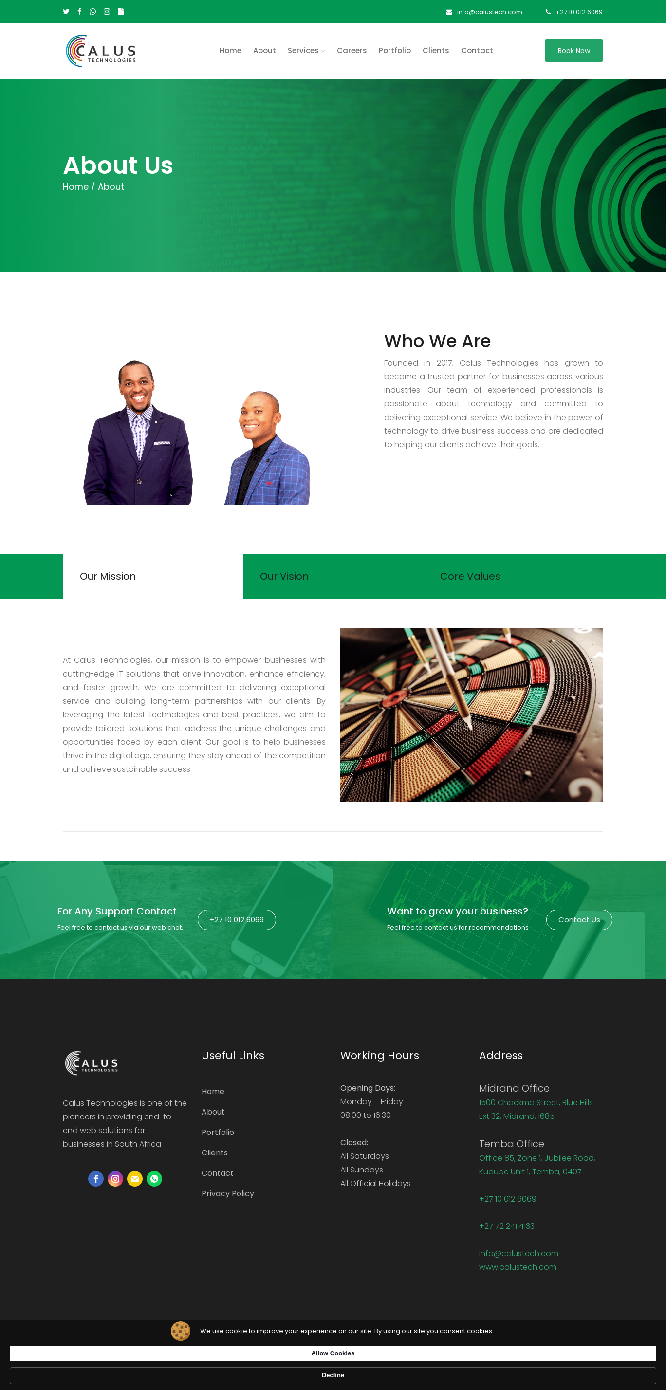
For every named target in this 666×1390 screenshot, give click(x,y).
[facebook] (96, 1182)
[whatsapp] (154, 1182)
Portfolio (395, 50)
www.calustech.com (517, 1271)
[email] (135, 1182)
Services (306, 50)
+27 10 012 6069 (574, 12)
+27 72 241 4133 (507, 1230)
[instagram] (115, 1182)
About (264, 50)
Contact (477, 50)
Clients (436, 50)
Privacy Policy (228, 1197)
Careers (352, 50)
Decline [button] (530, 1370)
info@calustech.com (482, 12)
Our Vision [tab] (286, 578)
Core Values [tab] (473, 578)
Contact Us (579, 923)
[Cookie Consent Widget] (333, 1371)
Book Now (574, 50)
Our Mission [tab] (110, 578)
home (230, 50)
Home (213, 1095)
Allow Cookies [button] (468, 1370)
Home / (79, 187)
